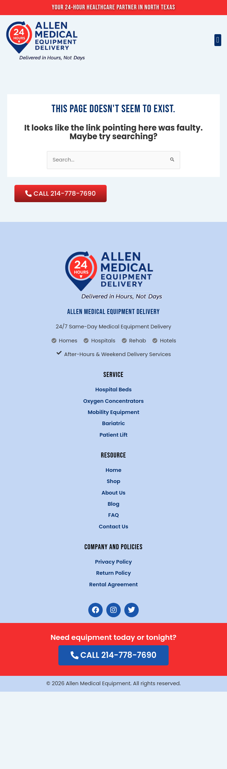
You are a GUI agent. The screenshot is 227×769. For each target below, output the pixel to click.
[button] (217, 40)
